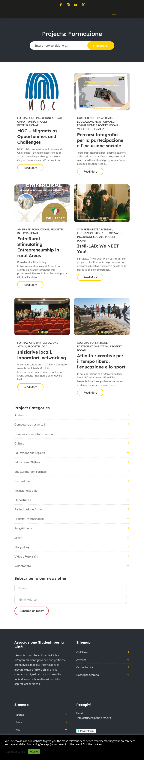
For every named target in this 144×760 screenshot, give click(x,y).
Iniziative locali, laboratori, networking (41, 354)
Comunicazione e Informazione (34, 434)
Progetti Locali (107, 125)
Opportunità (26, 121)
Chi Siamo (82, 652)
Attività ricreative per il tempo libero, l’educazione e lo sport (101, 361)
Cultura (83, 342)
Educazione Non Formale (95, 121)
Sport (18, 537)
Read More (30, 167)
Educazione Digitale (91, 233)
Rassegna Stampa (87, 674)
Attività (81, 659)
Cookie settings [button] (15, 751)
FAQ (17, 729)
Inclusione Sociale (49, 117)
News (18, 722)
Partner (19, 714)
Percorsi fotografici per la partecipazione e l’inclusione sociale (100, 140)
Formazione (26, 117)
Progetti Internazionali (29, 518)
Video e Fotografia (90, 129)
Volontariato (22, 566)
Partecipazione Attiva (93, 346)
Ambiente (24, 229)
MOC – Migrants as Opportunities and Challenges (37, 136)
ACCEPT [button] (34, 751)
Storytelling (21, 547)
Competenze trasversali (94, 117)
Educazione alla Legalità (29, 452)
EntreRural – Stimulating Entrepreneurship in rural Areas (38, 247)
